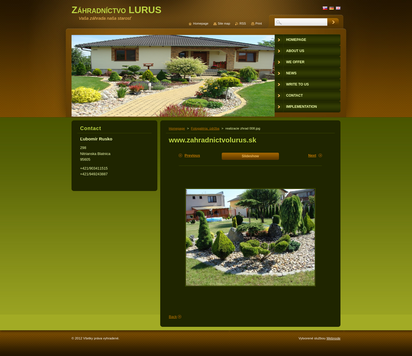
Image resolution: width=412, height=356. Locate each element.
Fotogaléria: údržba (205, 128)
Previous (192, 155)
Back (173, 317)
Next (312, 155)
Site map (224, 23)
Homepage (177, 128)
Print (258, 23)
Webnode (333, 338)
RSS (242, 23)
